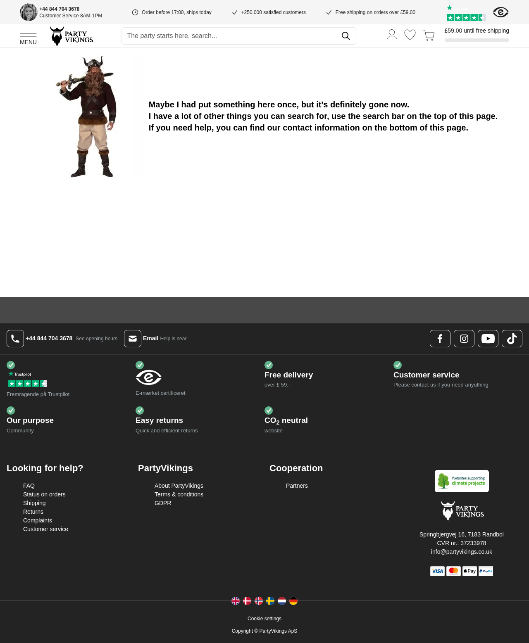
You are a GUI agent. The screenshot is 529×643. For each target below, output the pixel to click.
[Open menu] (28, 36)
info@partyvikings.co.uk (461, 551)
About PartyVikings (179, 485)
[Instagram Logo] (464, 338)
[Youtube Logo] (488, 338)
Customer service (45, 529)
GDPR (163, 503)
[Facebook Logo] (440, 338)
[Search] (346, 36)
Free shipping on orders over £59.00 (375, 12)
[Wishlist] (410, 34)
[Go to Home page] (71, 35)
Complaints (37, 520)
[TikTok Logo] (512, 338)
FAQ (29, 485)
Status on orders (44, 494)
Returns (33, 511)
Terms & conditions (179, 494)
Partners (297, 485)
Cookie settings (264, 619)
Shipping (34, 503)
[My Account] (392, 34)
